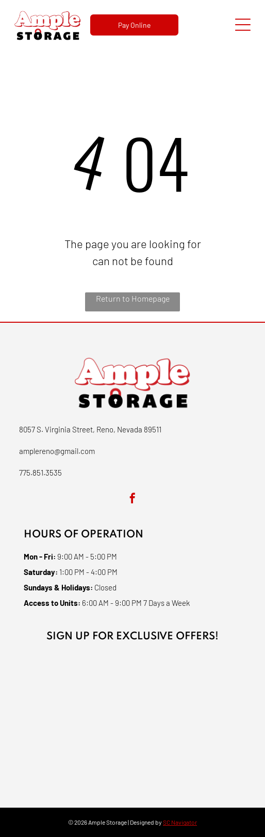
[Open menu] (243, 24)
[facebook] (132, 500)
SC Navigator (180, 822)
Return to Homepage (133, 298)
